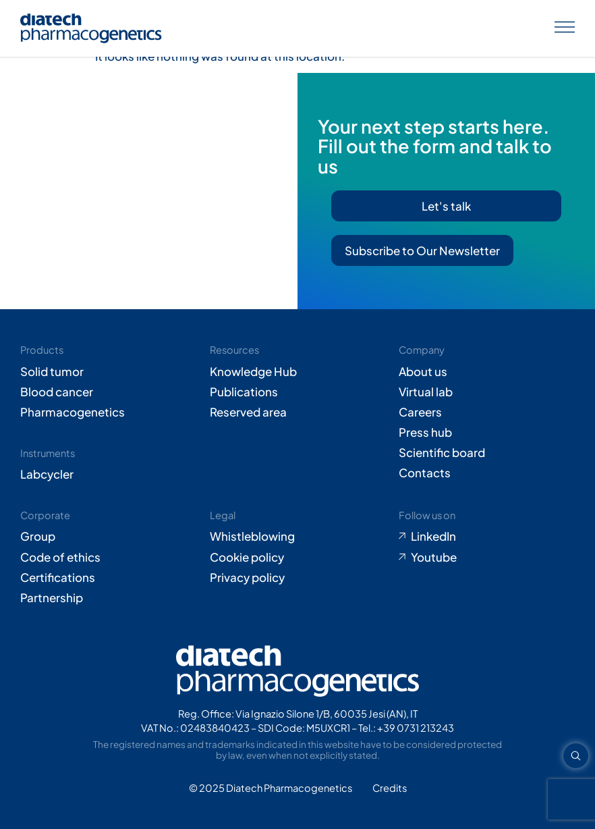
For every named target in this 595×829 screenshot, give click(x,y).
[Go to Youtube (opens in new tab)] (487, 557)
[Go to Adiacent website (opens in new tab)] (389, 788)
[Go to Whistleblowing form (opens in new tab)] (298, 536)
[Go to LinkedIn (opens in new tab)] (487, 536)
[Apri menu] (565, 28)
